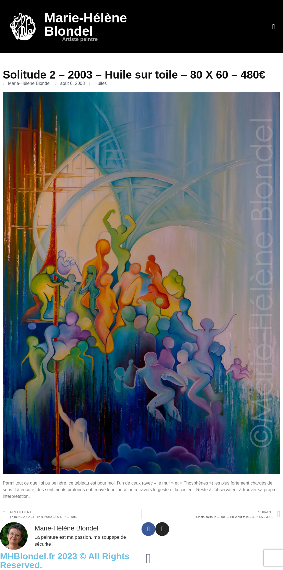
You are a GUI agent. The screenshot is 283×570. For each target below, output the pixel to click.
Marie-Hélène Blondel (85, 24)
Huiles (101, 83)
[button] (274, 26)
